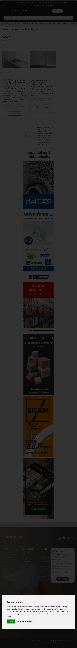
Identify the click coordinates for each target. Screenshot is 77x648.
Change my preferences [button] (24, 621)
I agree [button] (11, 621)
